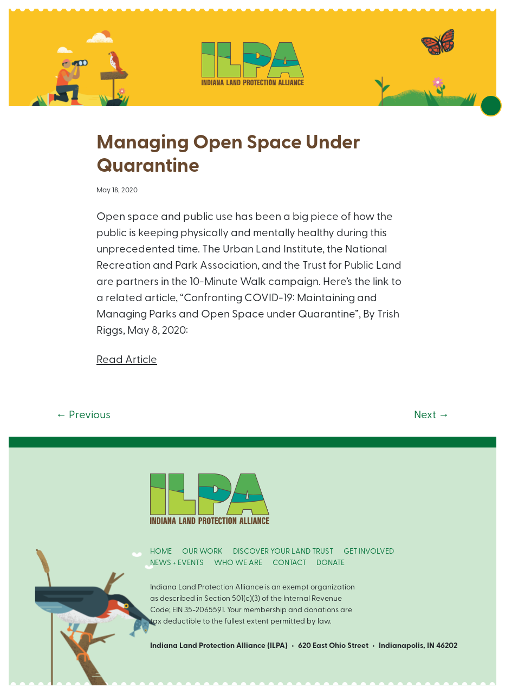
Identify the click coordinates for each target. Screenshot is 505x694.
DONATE (330, 563)
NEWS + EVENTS (177, 563)
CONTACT (289, 563)
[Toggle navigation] (491, 105)
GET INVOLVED (369, 552)
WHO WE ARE (238, 563)
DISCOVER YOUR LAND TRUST (283, 552)
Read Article (126, 360)
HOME (161, 552)
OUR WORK (202, 552)
